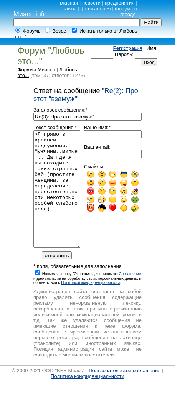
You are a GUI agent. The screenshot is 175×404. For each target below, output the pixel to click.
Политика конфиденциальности (87, 399)
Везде (59, 31)
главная (69, 3)
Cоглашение (130, 297)
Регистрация (127, 48)
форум (122, 8)
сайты (69, 8)
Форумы (32, 31)
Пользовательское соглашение (124, 393)
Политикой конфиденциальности (90, 306)
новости (91, 3)
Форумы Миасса (36, 69)
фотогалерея (96, 8)
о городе (128, 11)
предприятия (120, 3)
